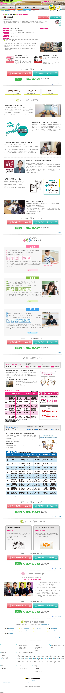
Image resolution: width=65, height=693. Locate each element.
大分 (47, 661)
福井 (39, 656)
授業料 (29, 270)
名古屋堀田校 (39, 628)
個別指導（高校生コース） (23, 648)
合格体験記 (37, 650)
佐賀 (35, 661)
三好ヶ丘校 (53, 631)
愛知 (51, 656)
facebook (3, 666)
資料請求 (3, 655)
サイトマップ (20, 666)
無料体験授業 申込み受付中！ (50, 55)
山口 (59, 658)
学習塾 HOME (3, 644)
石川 (35, 656)
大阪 (19, 658)
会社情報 (36, 666)
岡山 (43, 658)
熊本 (43, 661)
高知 (27, 661)
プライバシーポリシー (22, 668)
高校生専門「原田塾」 (6, 682)
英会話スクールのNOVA (32, 682)
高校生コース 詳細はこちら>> (48, 327)
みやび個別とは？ (38, 645)
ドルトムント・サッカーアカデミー (56, 682)
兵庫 (31, 658)
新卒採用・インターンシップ (40, 670)
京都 (23, 658)
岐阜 (55, 656)
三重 (59, 656)
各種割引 (52, 647)
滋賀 (27, 658)
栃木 (19, 656)
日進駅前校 (10, 631)
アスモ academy (23, 682)
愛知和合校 (24, 631)
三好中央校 (39, 631)
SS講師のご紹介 (38, 647)
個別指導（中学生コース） (23, 647)
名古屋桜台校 (11, 628)
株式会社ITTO (32, 680)
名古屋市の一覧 (45, 624)
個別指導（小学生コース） (23, 645)
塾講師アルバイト (38, 671)
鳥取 (51, 658)
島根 (55, 658)
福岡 (31, 661)
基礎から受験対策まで (32, 92)
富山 (31, 656)
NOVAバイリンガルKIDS (43, 682)
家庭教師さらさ (15, 682)
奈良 (35, 658)
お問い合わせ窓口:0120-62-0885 (8, 657)
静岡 (63, 656)
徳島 (23, 661)
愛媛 (19, 661)
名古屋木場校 (54, 628)
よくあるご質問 (5, 658)
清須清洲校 (10, 633)
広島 (47, 658)
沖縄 (59, 661)
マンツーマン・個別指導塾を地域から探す (25, 652)
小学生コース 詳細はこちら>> (48, 265)
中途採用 (37, 668)
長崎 (39, 661)
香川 (63, 658)
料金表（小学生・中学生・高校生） (57, 645)
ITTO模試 (36, 648)
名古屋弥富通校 (25, 628)
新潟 (27, 656)
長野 (47, 656)
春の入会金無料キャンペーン (22, 55)
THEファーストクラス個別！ (13, 92)
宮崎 (51, 661)
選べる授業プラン (50, 92)
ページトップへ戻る (57, 83)
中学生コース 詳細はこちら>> (48, 296)
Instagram (4, 668)
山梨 (43, 656)
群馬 (23, 656)
